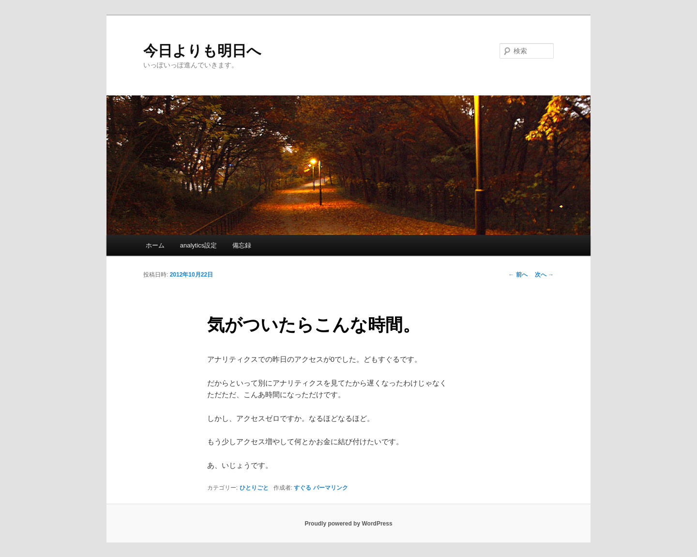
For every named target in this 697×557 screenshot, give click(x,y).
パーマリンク (330, 487)
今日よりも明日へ (202, 51)
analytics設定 (198, 245)
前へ (517, 274)
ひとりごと (254, 487)
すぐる (302, 487)
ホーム (155, 245)
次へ (544, 274)
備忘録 (241, 245)
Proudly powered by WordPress (348, 523)
